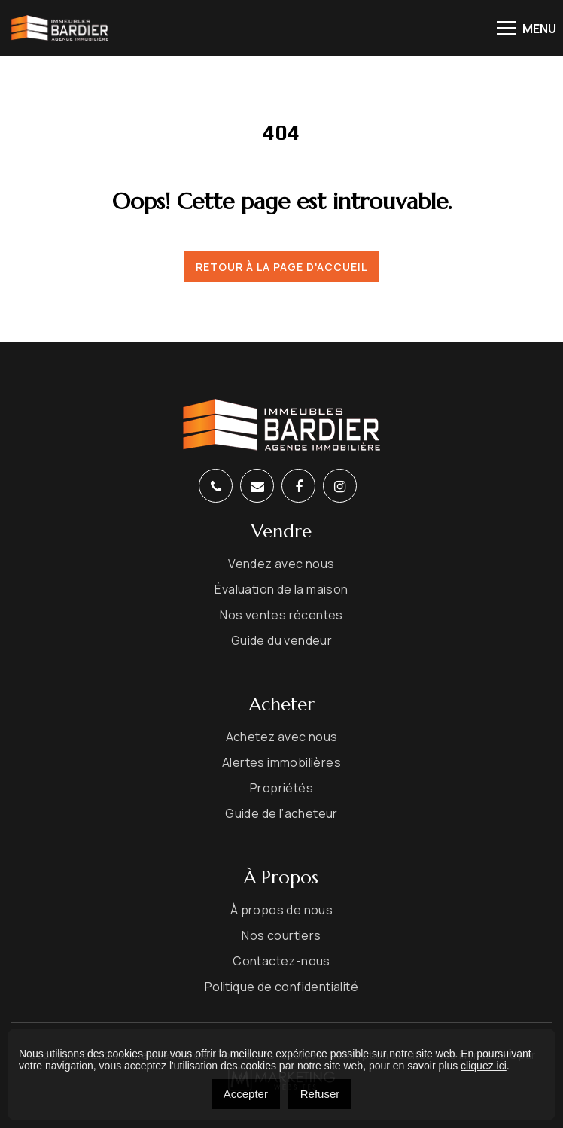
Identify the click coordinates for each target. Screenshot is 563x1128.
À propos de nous (281, 910)
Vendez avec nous (281, 564)
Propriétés (281, 788)
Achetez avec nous (282, 737)
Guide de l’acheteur (281, 814)
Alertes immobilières (281, 763)
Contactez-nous (281, 961)
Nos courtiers (281, 936)
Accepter (246, 1093)
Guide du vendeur (281, 641)
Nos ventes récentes (281, 615)
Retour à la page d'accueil (281, 267)
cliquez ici (484, 1066)
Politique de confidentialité (281, 987)
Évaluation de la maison (281, 590)
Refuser (320, 1093)
